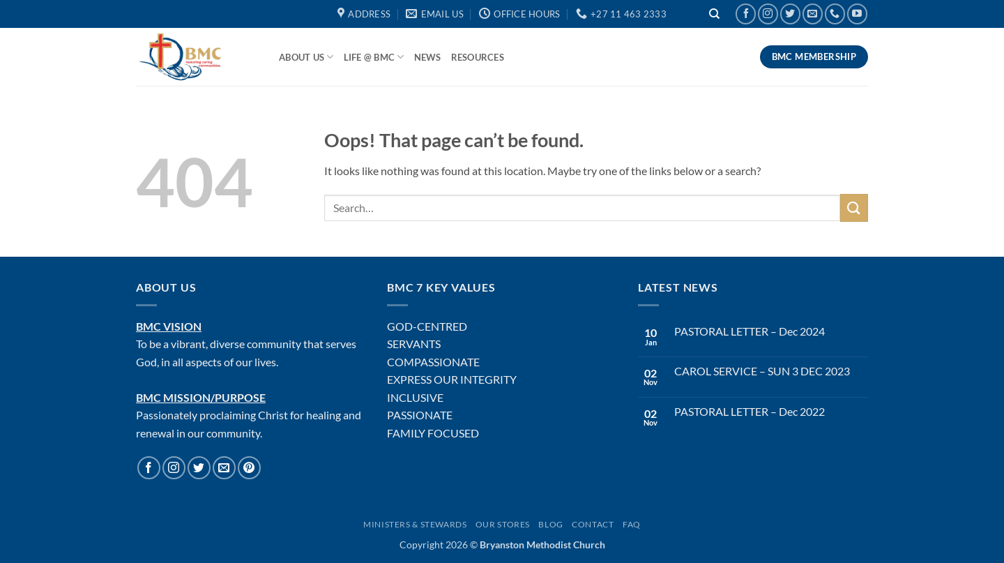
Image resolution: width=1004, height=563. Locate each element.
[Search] (714, 14)
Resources (477, 57)
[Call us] (835, 13)
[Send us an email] (813, 13)
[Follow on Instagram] (768, 13)
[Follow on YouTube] (857, 13)
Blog (550, 524)
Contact (593, 524)
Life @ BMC (374, 56)
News (427, 57)
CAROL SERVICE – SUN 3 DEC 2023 (762, 370)
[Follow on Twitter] (790, 13)
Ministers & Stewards (414, 524)
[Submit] (854, 207)
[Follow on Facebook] (746, 13)
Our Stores (503, 524)
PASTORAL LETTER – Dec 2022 (749, 411)
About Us (306, 56)
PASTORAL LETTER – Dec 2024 (749, 331)
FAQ (632, 524)
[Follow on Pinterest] (249, 467)
